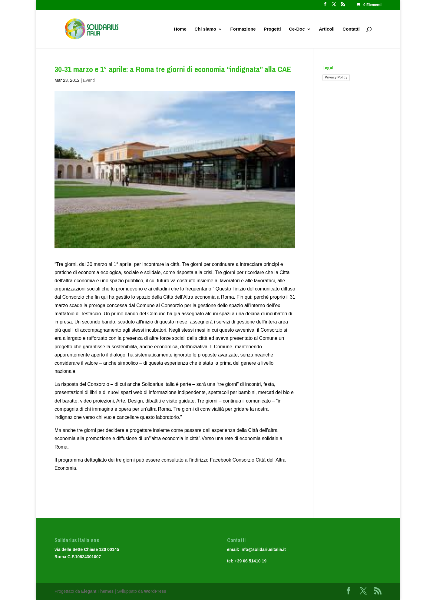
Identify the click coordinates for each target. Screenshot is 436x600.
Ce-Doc (297, 29)
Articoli (327, 29)
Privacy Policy (336, 77)
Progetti (272, 29)
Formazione (243, 29)
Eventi (89, 80)
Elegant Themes (97, 591)
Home (180, 29)
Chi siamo (205, 29)
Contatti (351, 29)
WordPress (155, 591)
